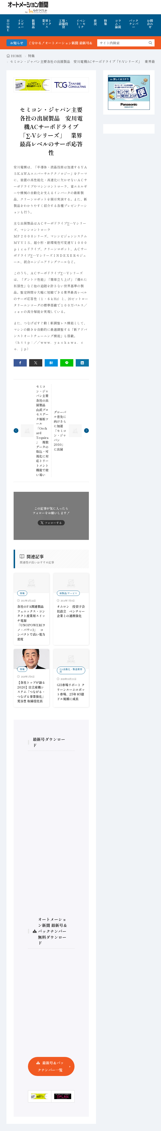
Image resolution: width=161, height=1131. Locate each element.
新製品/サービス (68, 593)
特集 (105, 22)
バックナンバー (133, 23)
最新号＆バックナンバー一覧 (51, 1066)
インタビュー (21, 23)
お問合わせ (150, 23)
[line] (66, 363)
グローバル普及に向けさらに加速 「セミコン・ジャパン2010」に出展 (60, 431)
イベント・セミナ (81, 23)
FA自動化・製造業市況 (70, 670)
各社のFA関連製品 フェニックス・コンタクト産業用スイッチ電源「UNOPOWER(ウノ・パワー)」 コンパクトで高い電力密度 (32, 622)
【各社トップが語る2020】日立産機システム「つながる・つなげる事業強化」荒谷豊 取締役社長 (31, 691)
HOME (8, 25)
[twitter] (35, 363)
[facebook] (20, 363)
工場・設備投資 (63, 23)
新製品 (33, 23)
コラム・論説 (118, 23)
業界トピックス (46, 23)
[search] (150, 42)
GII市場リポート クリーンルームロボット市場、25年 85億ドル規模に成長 (71, 692)
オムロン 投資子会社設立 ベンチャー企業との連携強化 (71, 611)
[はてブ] (51, 363)
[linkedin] (82, 363)
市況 (95, 22)
